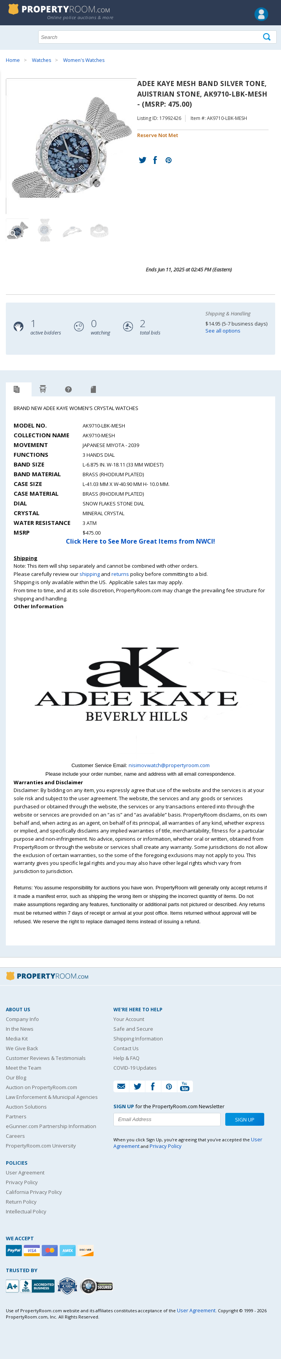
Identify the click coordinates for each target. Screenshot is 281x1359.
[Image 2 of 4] (45, 230)
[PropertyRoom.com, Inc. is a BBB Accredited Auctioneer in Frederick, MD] (31, 1285)
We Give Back (22, 1048)
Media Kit (17, 1038)
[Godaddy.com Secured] (97, 1286)
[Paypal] (15, 1250)
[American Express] (69, 1250)
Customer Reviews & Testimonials (46, 1057)
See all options (222, 330)
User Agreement (25, 1172)
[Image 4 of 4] (99, 230)
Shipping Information (138, 1038)
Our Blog (16, 1077)
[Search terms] (157, 37)
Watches (41, 60)
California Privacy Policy (34, 1191)
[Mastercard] (51, 1250)
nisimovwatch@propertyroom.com (169, 765)
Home (13, 60)
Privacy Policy (22, 1182)
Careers (15, 1135)
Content (7, 99)
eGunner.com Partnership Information (51, 1126)
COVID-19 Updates (135, 1067)
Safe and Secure (133, 1028)
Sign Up (244, 1119)
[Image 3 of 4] (72, 230)
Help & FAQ (126, 1057)
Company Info (22, 1019)
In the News (20, 1028)
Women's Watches (83, 60)
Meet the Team (23, 1067)
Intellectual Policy (26, 1211)
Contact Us (126, 1048)
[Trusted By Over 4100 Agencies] (68, 1286)
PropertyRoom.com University (41, 1145)
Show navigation (13, 36)
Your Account (128, 1019)
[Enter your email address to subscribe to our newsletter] (167, 1119)
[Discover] (86, 1250)
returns (120, 573)
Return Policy (21, 1201)
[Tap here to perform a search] (267, 37)
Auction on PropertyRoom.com (41, 1087)
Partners (16, 1116)
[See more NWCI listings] (140, 756)
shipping (90, 573)
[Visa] (33, 1250)
